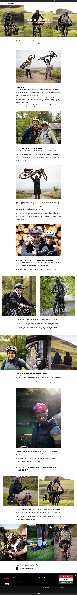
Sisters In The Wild (30, 97)
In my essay (52, 89)
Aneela (19, 216)
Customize (66, 588)
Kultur (40, 581)
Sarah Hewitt (22, 564)
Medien (61, 581)
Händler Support (45, 581)
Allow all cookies (66, 585)
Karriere (61, 582)
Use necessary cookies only (66, 591)
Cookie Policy (23, 590)
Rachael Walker (46, 40)
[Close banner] (75, 584)
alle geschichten (10, 3)
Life (2, 3)
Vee (22, 216)
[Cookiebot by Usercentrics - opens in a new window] (6, 593)
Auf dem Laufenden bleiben (16, 582)
